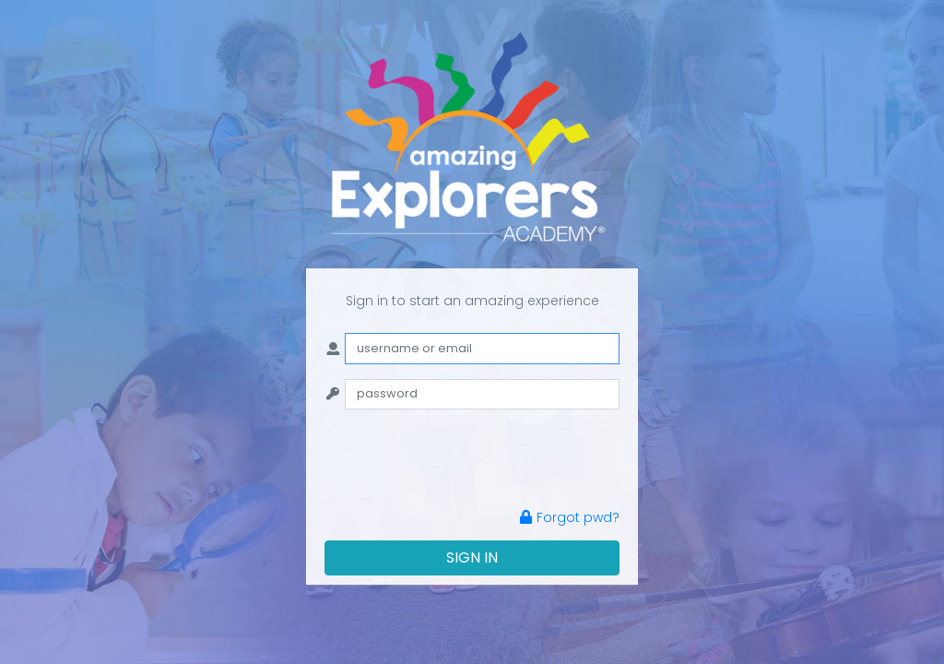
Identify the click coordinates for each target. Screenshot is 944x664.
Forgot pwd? (570, 517)
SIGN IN (472, 557)
